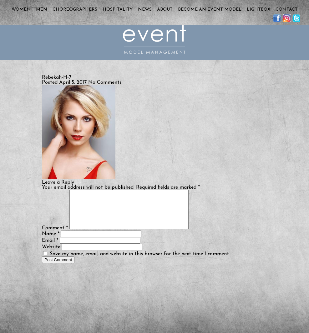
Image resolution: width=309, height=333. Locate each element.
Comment (55, 235)
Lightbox (258, 9)
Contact (287, 9)
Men (41, 9)
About (165, 9)
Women (21, 9)
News (145, 9)
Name (50, 241)
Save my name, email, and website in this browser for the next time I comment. (140, 261)
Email (50, 248)
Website (51, 254)
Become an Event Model (209, 9)
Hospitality (118, 9)
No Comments (105, 82)
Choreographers (75, 9)
